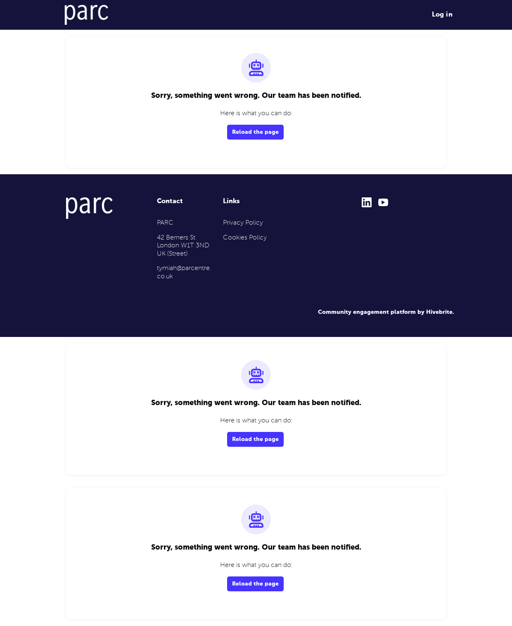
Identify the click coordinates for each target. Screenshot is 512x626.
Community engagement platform (367, 312)
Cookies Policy (245, 238)
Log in (442, 15)
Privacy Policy (243, 223)
